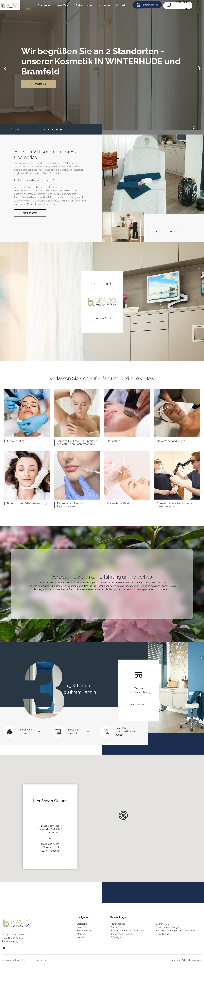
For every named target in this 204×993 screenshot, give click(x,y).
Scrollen (13, 129)
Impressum (175, 960)
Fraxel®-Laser (163, 934)
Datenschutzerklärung (192, 960)
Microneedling (16, 441)
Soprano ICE (162, 923)
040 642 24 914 (14, 938)
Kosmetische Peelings (120, 503)
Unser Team (83, 927)
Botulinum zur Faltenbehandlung (27, 503)
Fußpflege (115, 937)
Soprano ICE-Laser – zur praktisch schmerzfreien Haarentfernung (77, 443)
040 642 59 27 (14, 941)
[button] (44, 129)
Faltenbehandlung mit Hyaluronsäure (70, 505)
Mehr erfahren (38, 84)
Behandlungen (84, 930)
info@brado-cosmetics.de (15, 934)
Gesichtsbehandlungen (171, 441)
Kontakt (81, 937)
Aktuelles (81, 934)
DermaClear (114, 441)
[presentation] (5, 67)
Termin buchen (138, 704)
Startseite (82, 923)
